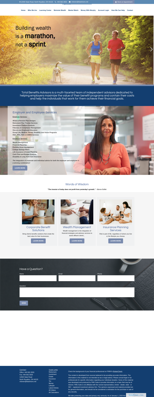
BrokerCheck (117, 371)
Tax (50, 381)
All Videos (52, 390)
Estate (51, 376)
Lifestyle (52, 385)
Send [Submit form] (24, 303)
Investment (52, 374)
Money (51, 383)
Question (23, 286)
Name (22, 274)
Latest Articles (54, 388)
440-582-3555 (61, 2)
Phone (99, 274)
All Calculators (54, 392)
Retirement (52, 372)
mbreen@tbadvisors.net (78, 2)
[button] (23, 10)
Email (60, 274)
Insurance (52, 379)
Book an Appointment (123, 2)
